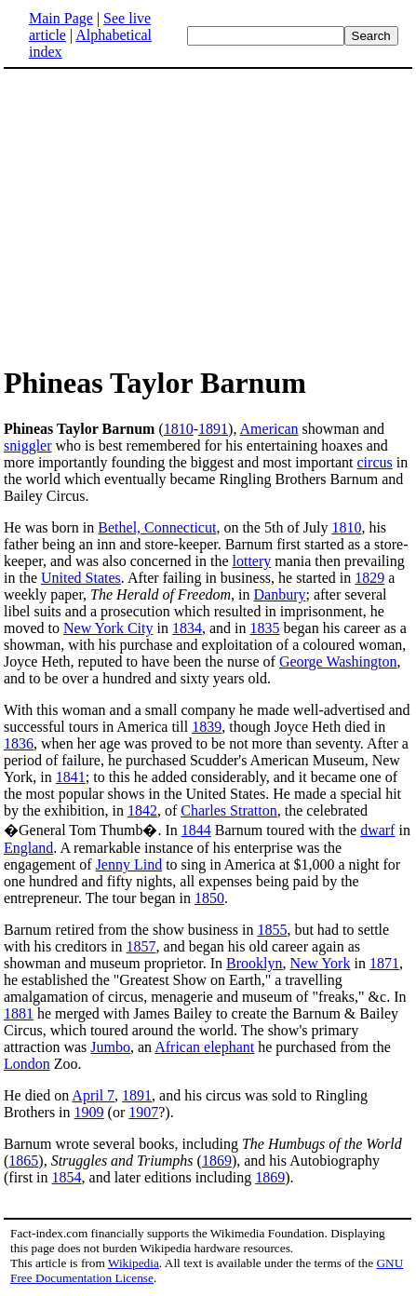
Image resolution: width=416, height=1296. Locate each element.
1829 (369, 578)
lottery (251, 561)
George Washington (338, 661)
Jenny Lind (129, 864)
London (27, 1064)
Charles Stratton (229, 810)
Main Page (61, 18)
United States (81, 578)
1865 (23, 1160)
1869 (217, 1160)
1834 (187, 628)
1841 (71, 777)
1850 (209, 898)
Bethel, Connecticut (157, 527)
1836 (19, 743)
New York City (108, 628)
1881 (19, 1013)
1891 (213, 429)
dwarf (377, 830)
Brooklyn (254, 963)
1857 (141, 946)
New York (320, 963)
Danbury (279, 594)
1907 (143, 1112)
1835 (264, 628)
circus (375, 462)
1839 (206, 727)
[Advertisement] (160, 216)
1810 (179, 429)
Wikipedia (133, 1263)
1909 (89, 1112)
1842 (142, 810)
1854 (67, 1177)
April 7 (93, 1095)
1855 (272, 930)
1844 (196, 830)
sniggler (28, 445)
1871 (384, 963)
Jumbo (110, 1047)
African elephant (204, 1047)
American (269, 429)
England (28, 848)
